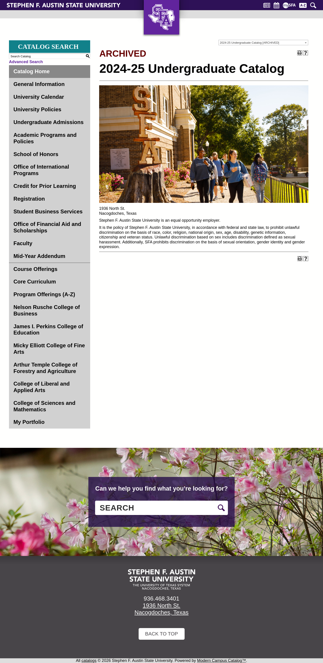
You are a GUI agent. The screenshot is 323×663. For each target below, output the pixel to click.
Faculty (22, 243)
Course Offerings (35, 269)
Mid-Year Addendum (39, 256)
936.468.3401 (161, 598)
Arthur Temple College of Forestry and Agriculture (45, 368)
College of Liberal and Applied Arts (41, 387)
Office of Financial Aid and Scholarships (47, 227)
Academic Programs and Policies (44, 138)
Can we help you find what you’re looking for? (161, 488)
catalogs (88, 660)
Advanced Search (26, 62)
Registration (29, 199)
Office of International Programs (41, 170)
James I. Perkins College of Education (48, 329)
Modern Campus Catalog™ (221, 660)
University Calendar (38, 97)
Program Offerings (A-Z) (44, 294)
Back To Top (161, 634)
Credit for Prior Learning (44, 186)
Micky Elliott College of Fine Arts (49, 348)
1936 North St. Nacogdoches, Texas (162, 609)
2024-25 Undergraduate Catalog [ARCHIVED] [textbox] (249, 42)
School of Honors (35, 154)
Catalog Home (31, 71)
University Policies (37, 109)
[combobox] (263, 42)
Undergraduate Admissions (48, 122)
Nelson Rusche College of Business (46, 310)
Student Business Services (48, 211)
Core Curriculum (34, 282)
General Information (39, 84)
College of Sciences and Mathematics (44, 406)
